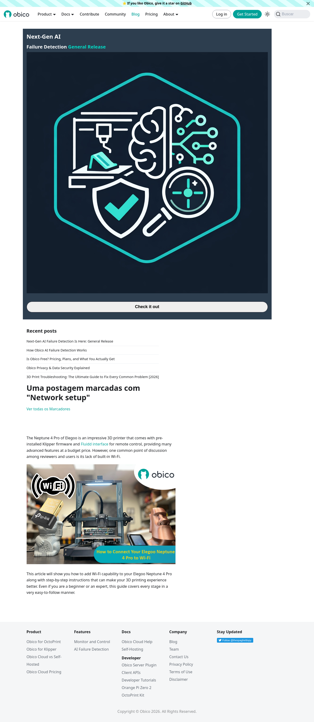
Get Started (247, 14)
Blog (135, 14)
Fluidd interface (94, 444)
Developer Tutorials (139, 680)
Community (115, 14)
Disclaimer (178, 679)
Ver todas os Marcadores (48, 409)
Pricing (151, 14)
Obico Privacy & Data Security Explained (58, 368)
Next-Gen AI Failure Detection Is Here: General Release (70, 341)
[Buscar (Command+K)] (292, 14)
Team (174, 649)
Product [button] (45, 14)
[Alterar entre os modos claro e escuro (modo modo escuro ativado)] (267, 14)
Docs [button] (65, 14)
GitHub (186, 3)
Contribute (89, 14)
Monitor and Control (92, 641)
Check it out (147, 306)
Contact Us (178, 656)
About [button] (168, 14)
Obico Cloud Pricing (44, 671)
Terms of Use (180, 671)
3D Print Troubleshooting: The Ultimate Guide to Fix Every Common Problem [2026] (93, 377)
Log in (221, 14)
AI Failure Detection (91, 649)
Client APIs (131, 672)
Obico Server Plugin (139, 665)
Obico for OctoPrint (44, 641)
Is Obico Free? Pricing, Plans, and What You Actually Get (71, 359)
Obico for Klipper (42, 649)
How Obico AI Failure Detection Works (57, 350)
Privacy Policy (181, 664)
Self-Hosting (132, 649)
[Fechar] (308, 3)
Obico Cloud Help (137, 641)
